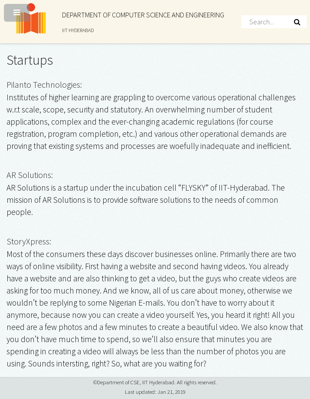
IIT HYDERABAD (78, 30)
